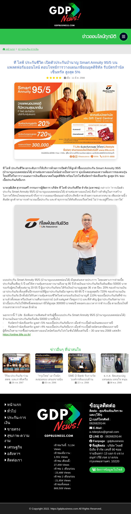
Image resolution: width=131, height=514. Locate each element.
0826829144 (97, 423)
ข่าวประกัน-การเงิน (28, 49)
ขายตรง (12, 429)
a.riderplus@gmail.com (104, 432)
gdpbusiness (115, 441)
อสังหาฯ (12, 454)
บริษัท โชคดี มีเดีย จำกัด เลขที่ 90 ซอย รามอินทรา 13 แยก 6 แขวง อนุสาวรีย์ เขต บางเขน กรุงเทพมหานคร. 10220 (106, 453)
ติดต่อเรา (13, 460)
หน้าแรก (9, 49)
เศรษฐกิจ (13, 447)
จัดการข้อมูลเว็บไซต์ (107, 469)
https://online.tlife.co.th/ (17, 334)
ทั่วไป (10, 411)
